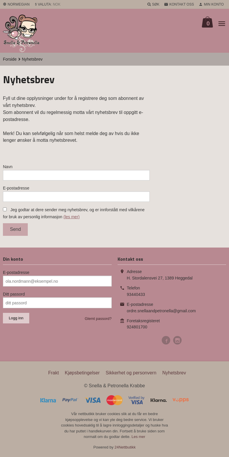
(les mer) (71, 218)
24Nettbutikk (125, 448)
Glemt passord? (98, 320)
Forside (10, 59)
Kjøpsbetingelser (82, 374)
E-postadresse (16, 188)
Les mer (138, 438)
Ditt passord (14, 295)
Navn (8, 167)
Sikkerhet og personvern (131, 374)
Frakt (53, 374)
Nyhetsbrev (174, 374)
